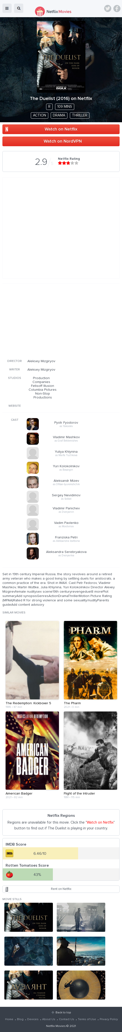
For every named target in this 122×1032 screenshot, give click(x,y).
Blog (20, 1019)
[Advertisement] (61, 320)
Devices (33, 1019)
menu (7, 8)
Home (9, 1019)
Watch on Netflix (61, 129)
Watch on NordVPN (63, 141)
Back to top (63, 1012)
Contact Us (66, 1019)
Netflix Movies (56, 1026)
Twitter (107, 8)
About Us (48, 1019)
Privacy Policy (109, 1019)
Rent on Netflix (61, 889)
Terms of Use (87, 1019)
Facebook (117, 8)
